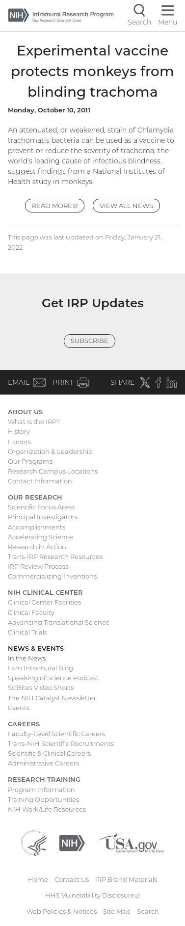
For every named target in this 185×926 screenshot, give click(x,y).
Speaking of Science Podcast (53, 678)
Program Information (41, 790)
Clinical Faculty (31, 612)
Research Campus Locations (53, 471)
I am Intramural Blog (40, 668)
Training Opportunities (43, 799)
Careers (24, 724)
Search (148, 911)
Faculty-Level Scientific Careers (56, 734)
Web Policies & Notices (61, 911)
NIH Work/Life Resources (47, 809)
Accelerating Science (40, 537)
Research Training (44, 779)
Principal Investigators (43, 517)
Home (38, 879)
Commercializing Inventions (52, 576)
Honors (19, 442)
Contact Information (40, 481)
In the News (27, 658)
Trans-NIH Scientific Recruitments (61, 743)
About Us (25, 412)
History (19, 431)
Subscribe (89, 340)
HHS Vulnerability (92, 895)
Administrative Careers (43, 763)
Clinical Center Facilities (44, 602)
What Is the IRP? (34, 421)
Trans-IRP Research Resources (55, 556)
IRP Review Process (38, 566)
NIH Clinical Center (45, 592)
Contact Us (71, 879)
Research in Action (37, 547)
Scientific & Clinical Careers (49, 753)
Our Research (35, 497)
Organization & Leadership (50, 451)
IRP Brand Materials (126, 879)
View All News (126, 206)
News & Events (36, 648)
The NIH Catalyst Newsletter (52, 698)
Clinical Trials (27, 632)
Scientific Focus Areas (41, 507)
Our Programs (30, 461)
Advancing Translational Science (58, 622)
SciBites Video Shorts (41, 687)
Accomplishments (36, 527)
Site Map (117, 911)
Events (18, 708)
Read (58, 207)
